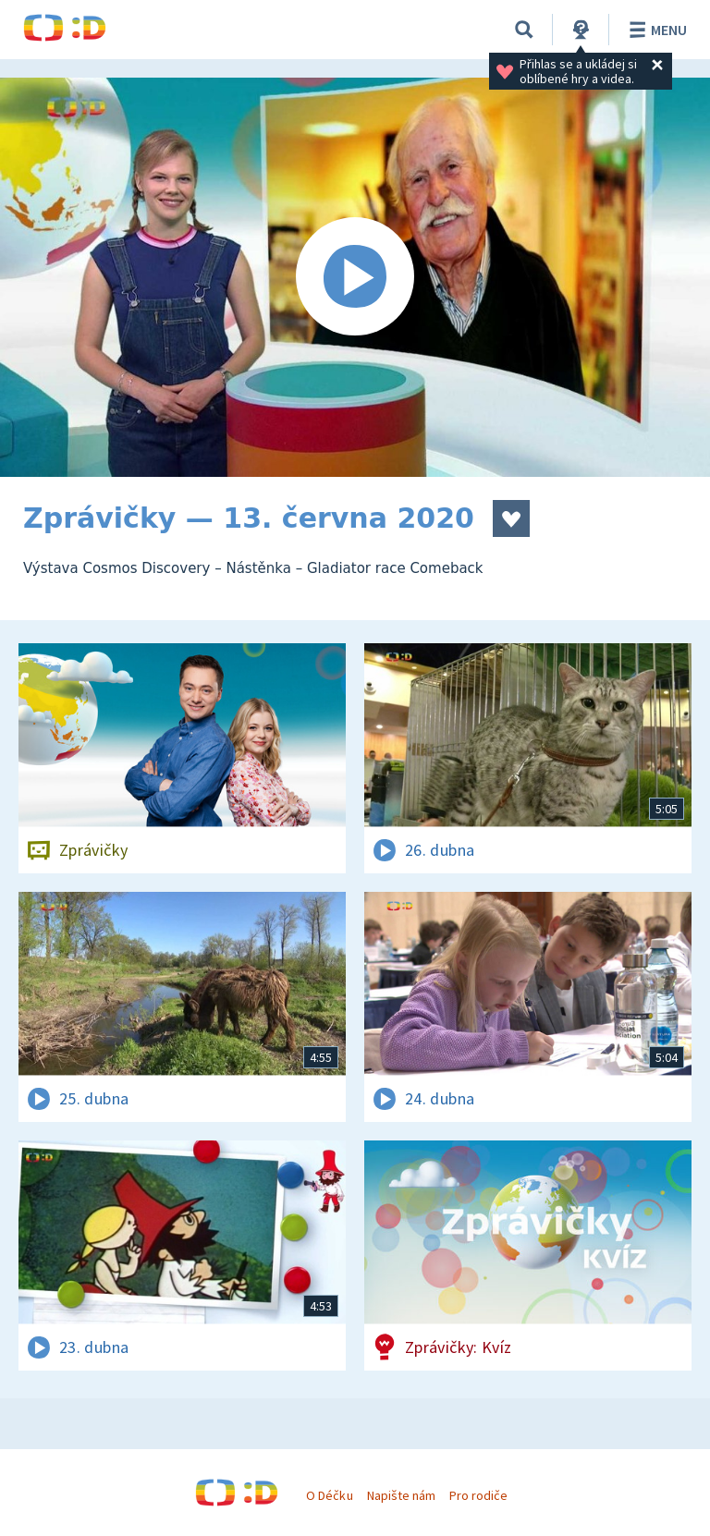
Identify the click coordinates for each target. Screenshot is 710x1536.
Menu (655, 29)
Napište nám (401, 1495)
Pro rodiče (478, 1495)
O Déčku (329, 1495)
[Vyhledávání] (524, 29)
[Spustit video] (355, 277)
